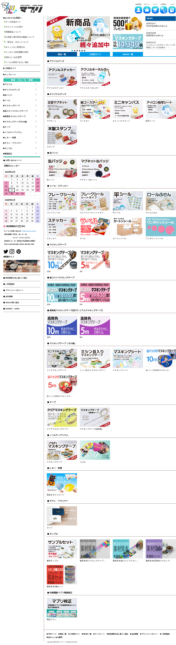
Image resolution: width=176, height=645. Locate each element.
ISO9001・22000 (12, 309)
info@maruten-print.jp (29, 231)
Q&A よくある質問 (55, 637)
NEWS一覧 (128, 54)
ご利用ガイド (95, 54)
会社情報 (9, 296)
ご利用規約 (10, 284)
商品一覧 (62, 54)
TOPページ (52, 634)
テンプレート (100, 634)
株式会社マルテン (59, 642)
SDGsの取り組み (12, 302)
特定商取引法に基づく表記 (16, 278)
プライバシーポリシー (14, 290)
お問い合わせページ (14, 160)
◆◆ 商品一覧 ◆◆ (22, 80)
